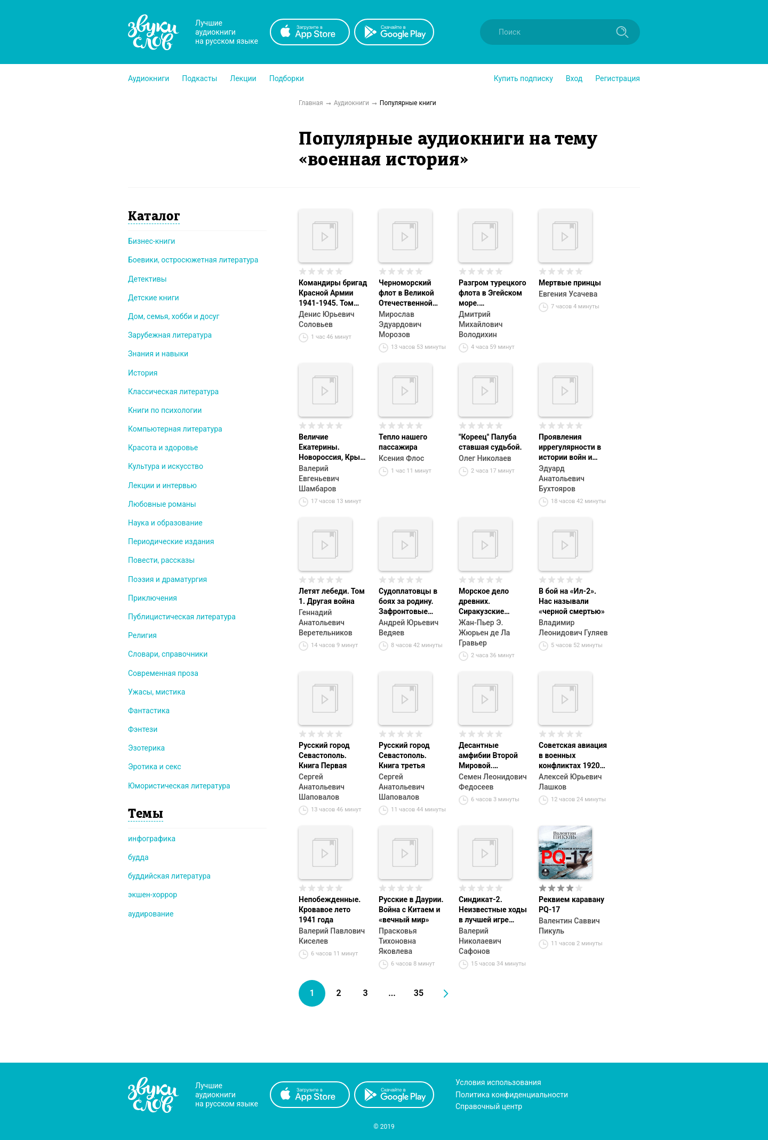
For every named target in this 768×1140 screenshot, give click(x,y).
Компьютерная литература (175, 429)
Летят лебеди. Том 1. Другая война (332, 596)
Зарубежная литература (170, 335)
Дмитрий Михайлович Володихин (480, 324)
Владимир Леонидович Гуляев (573, 627)
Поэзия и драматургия (167, 579)
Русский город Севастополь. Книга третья (404, 755)
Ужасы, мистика (156, 692)
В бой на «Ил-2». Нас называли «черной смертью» (572, 601)
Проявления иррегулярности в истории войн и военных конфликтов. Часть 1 (572, 448)
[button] (148, 78)
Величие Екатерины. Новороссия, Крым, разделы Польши (333, 448)
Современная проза (163, 673)
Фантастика (149, 710)
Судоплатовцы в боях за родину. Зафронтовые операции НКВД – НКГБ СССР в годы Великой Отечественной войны (412, 602)
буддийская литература (169, 876)
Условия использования (498, 1082)
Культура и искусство (165, 466)
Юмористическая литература (179, 786)
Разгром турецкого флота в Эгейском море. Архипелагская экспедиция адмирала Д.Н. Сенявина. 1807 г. (492, 293)
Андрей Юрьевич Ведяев (408, 627)
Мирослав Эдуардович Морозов (400, 324)
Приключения (152, 598)
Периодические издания (171, 541)
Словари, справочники (167, 654)
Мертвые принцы (570, 282)
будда (138, 857)
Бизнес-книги (151, 241)
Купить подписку (523, 78)
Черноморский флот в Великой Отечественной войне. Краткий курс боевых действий (406, 293)
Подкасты (199, 78)
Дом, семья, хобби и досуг (173, 316)
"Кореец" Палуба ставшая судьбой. (490, 442)
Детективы (147, 279)
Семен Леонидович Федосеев (493, 781)
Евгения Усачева (568, 294)
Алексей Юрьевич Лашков (570, 781)
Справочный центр (488, 1106)
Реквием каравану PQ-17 (571, 904)
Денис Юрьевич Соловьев (326, 319)
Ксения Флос (401, 458)
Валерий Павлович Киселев (332, 936)
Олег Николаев (485, 458)
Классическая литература (173, 391)
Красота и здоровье (163, 447)
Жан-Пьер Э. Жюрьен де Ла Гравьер (484, 632)
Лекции (243, 78)
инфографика (151, 838)
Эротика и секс (154, 766)
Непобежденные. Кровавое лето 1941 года (330, 909)
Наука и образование (165, 523)
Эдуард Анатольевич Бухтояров (562, 478)
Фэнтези (142, 729)
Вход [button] (574, 78)
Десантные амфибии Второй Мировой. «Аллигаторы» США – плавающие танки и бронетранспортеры (493, 756)
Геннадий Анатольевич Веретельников (326, 622)
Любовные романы (162, 504)
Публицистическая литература (182, 616)
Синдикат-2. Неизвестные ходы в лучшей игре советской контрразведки (493, 910)
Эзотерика (146, 748)
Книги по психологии (165, 410)
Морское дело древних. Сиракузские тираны (484, 602)
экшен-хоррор (152, 894)
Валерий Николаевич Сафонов (480, 941)
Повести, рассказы (161, 560)
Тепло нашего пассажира (403, 442)
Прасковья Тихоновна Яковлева (398, 941)
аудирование (150, 914)
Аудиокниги (148, 78)
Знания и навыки (158, 353)
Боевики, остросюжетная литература (193, 260)
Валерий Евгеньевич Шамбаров (319, 478)
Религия (142, 635)
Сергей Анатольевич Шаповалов (322, 786)
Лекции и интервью (162, 485)
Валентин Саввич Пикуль (569, 925)
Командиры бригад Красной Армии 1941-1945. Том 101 (333, 293)
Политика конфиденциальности (511, 1094)
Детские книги (153, 297)
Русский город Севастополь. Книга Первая (324, 755)
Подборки (286, 78)
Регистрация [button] (617, 78)
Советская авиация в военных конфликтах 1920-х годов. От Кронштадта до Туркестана (573, 756)
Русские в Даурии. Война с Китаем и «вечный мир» (411, 909)
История (142, 373)
